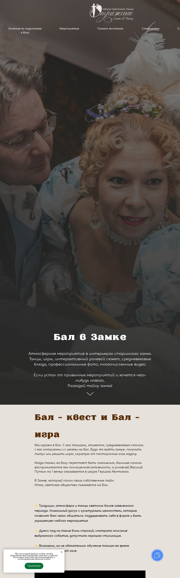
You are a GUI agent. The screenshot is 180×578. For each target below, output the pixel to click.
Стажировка (150, 28)
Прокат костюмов (110, 28)
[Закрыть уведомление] (62, 552)
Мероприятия (69, 28)
